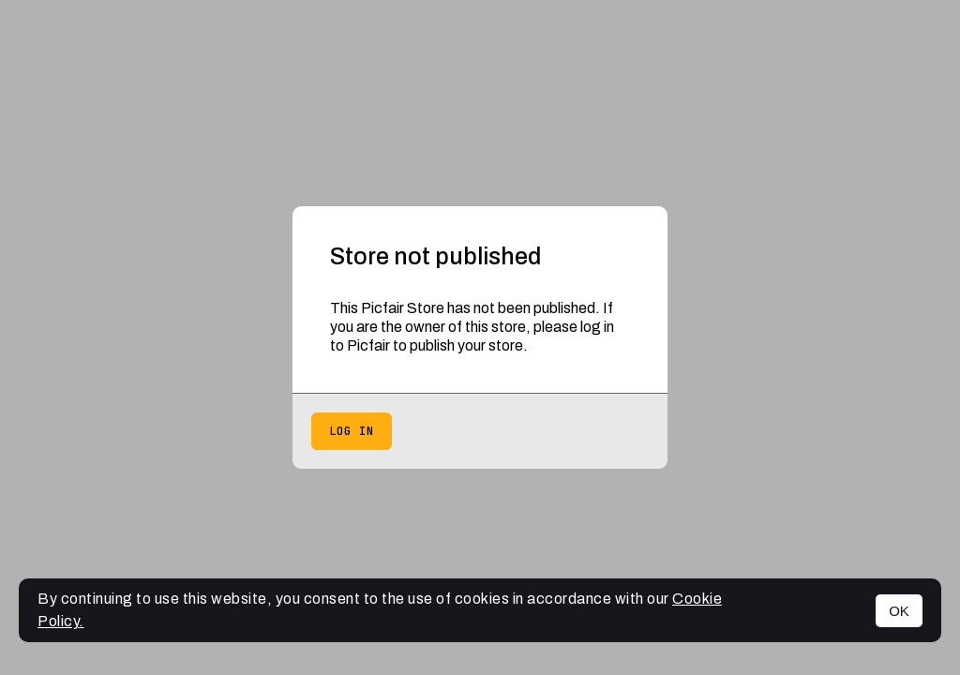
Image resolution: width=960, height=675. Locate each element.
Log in (351, 431)
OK (899, 611)
